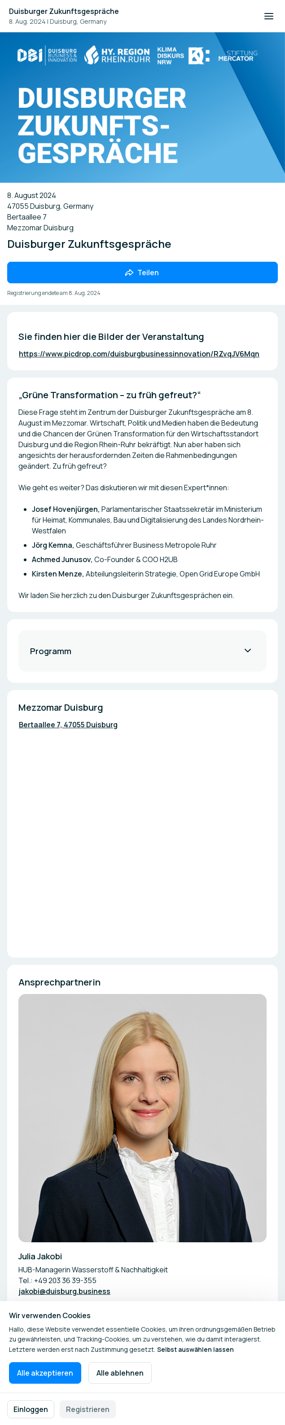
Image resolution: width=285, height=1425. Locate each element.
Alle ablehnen (120, 1373)
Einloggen (30, 1409)
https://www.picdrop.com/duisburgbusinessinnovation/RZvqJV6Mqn (139, 354)
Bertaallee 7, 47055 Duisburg (68, 725)
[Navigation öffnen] (269, 16)
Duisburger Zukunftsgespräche (64, 11)
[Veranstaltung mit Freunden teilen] (142, 272)
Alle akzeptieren (45, 1373)
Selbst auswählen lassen (195, 1349)
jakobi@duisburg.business (64, 1291)
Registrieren (88, 1409)
